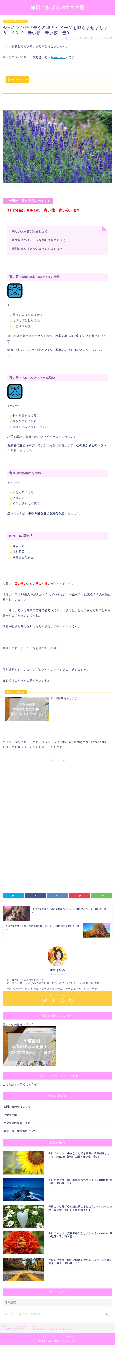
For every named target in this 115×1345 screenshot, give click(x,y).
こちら (7, 1084)
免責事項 (70, 1337)
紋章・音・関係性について (20, 1131)
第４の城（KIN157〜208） (15, 21)
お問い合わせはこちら (17, 1106)
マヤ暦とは (10, 1115)
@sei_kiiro (58, 57)
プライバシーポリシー (50, 1337)
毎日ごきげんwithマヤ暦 (57, 7)
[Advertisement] (57, 796)
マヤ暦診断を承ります (17, 1123)
